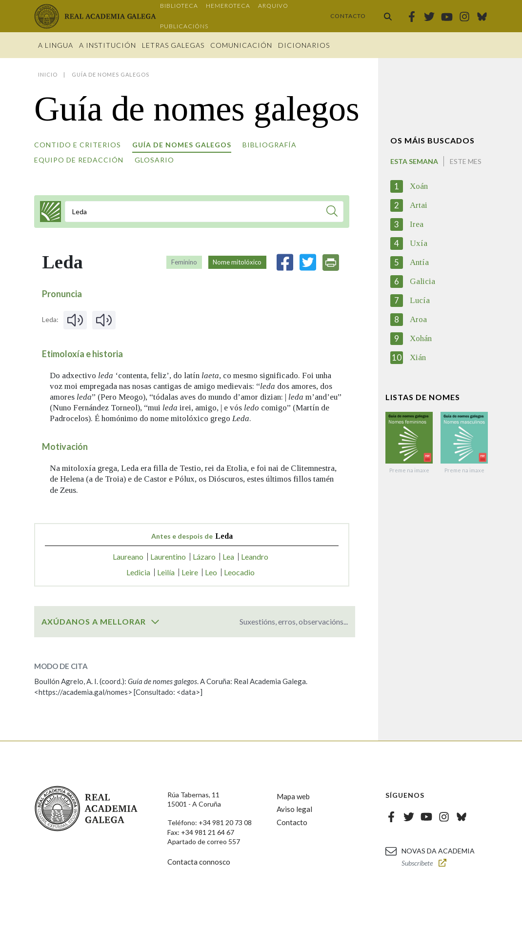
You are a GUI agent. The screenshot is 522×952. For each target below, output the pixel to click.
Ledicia (138, 572)
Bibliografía (269, 145)
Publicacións (184, 26)
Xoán (419, 186)
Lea (228, 556)
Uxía (418, 243)
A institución (107, 45)
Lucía (420, 300)
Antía (419, 262)
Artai (418, 205)
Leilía (166, 572)
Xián (418, 357)
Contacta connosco (198, 861)
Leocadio (239, 572)
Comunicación (241, 45)
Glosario (154, 160)
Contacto (348, 16)
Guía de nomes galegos (181, 145)
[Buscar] (332, 212)
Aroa (418, 319)
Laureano (128, 556)
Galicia (422, 281)
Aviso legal (294, 809)
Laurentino (168, 556)
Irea (416, 224)
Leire (189, 572)
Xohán (421, 338)
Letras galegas (173, 45)
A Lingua (55, 45)
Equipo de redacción (78, 160)
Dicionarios (304, 45)
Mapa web (293, 796)
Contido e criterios (77, 145)
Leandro (254, 556)
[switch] (155, 621)
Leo (211, 572)
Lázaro (204, 556)
